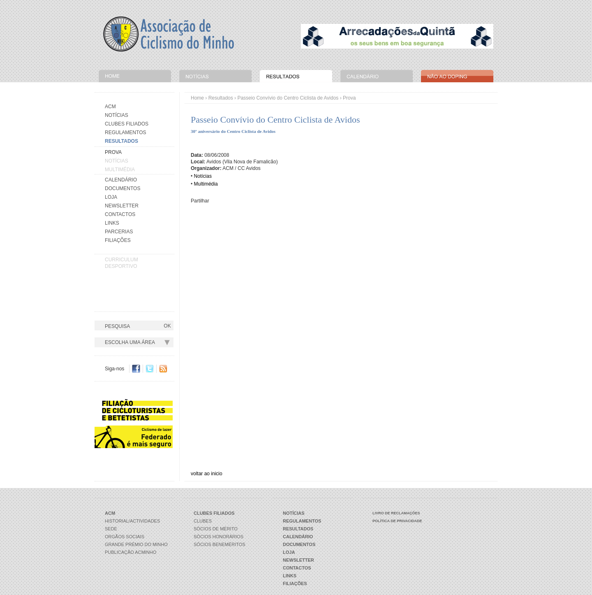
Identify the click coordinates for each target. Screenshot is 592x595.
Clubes (203, 520)
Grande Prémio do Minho (136, 544)
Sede (111, 528)
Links (112, 223)
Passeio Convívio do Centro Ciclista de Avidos (287, 98)
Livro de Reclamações (396, 513)
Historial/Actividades (132, 520)
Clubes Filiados (126, 124)
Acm (110, 106)
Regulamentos (125, 132)
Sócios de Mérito (216, 528)
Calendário (121, 180)
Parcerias (119, 232)
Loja (111, 197)
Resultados (220, 98)
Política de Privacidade (397, 521)
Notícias (116, 115)
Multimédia (120, 169)
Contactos (120, 214)
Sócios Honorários (218, 536)
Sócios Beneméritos (219, 544)
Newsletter (122, 206)
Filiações (118, 240)
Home (197, 98)
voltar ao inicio (206, 473)
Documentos (122, 188)
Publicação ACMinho (130, 552)
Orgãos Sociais (124, 536)
